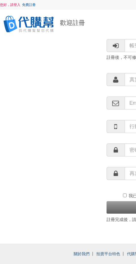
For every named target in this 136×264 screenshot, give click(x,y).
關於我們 (82, 254)
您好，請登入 (10, 5)
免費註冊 (29, 5)
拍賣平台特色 (108, 254)
